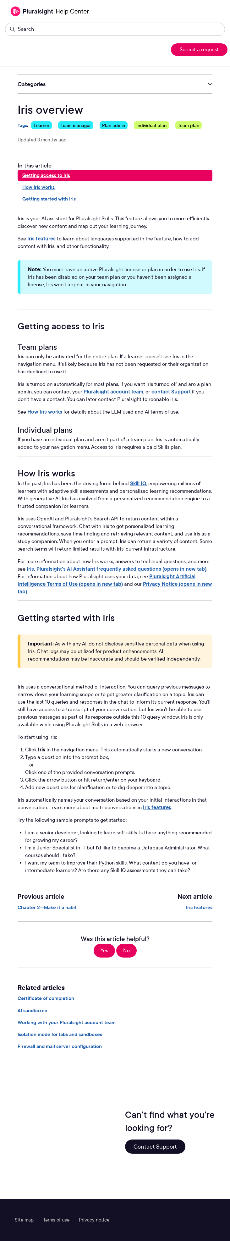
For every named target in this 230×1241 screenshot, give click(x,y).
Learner (41, 125)
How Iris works (38, 187)
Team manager (76, 125)
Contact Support (155, 1146)
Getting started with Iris (49, 199)
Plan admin (113, 125)
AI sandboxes (32, 1010)
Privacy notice (94, 1220)
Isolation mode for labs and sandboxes (60, 1034)
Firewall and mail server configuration (60, 1046)
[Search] (115, 29)
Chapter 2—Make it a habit (47, 907)
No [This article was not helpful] (126, 950)
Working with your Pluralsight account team (67, 1022)
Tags (22, 125)
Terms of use (56, 1220)
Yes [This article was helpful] (104, 950)
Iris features (41, 239)
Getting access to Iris (46, 175)
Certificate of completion (46, 998)
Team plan (188, 125)
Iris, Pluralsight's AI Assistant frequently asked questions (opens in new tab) (116, 569)
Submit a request (199, 49)
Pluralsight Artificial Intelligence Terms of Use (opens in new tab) (106, 580)
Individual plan (151, 125)
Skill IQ (138, 483)
